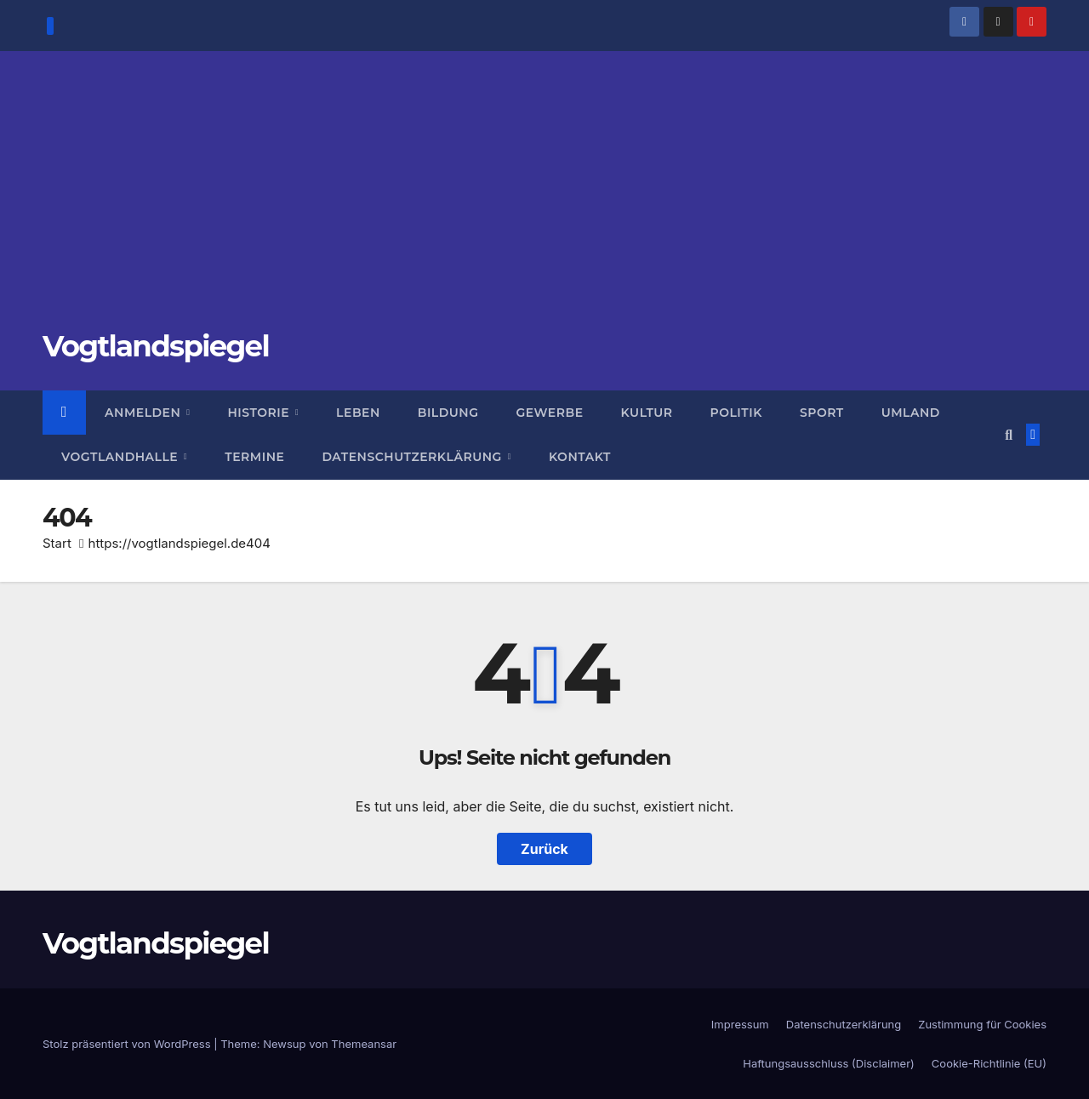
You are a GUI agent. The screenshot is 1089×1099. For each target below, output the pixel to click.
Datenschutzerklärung (413, 456)
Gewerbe (550, 412)
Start (57, 543)
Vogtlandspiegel (156, 346)
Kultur (647, 412)
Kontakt (580, 456)
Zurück (544, 848)
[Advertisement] (544, 200)
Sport (822, 412)
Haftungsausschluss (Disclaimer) (829, 1063)
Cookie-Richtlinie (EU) (989, 1063)
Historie (260, 412)
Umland (910, 412)
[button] (1008, 434)
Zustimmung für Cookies (982, 1024)
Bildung (448, 412)
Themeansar (363, 1044)
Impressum (740, 1024)
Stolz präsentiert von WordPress (128, 1044)
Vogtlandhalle (121, 456)
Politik (736, 412)
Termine (254, 456)
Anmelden (145, 412)
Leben (358, 412)
